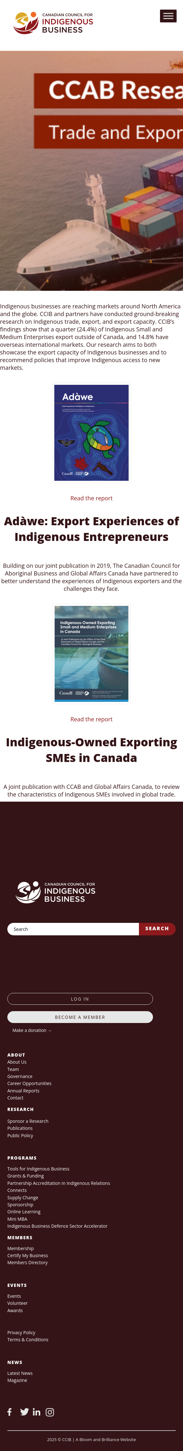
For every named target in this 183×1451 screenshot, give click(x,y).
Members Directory (27, 1262)
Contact (15, 1098)
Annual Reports (23, 1091)
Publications (20, 1128)
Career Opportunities (29, 1083)
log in (80, 999)
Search (157, 928)
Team (13, 1069)
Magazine (17, 1380)
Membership (20, 1248)
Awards (15, 1310)
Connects (17, 1190)
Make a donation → (32, 1030)
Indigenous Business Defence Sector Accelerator (57, 1226)
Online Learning (24, 1212)
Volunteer (17, 1303)
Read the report (91, 498)
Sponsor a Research (28, 1121)
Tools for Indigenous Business (38, 1169)
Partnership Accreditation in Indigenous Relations (58, 1183)
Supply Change (22, 1197)
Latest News (20, 1373)
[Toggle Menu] (168, 16)
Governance (20, 1076)
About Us (17, 1062)
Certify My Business (27, 1255)
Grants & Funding (25, 1176)
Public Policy (20, 1135)
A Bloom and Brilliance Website (106, 1439)
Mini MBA (17, 1219)
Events (14, 1296)
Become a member (80, 1017)
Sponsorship (20, 1204)
